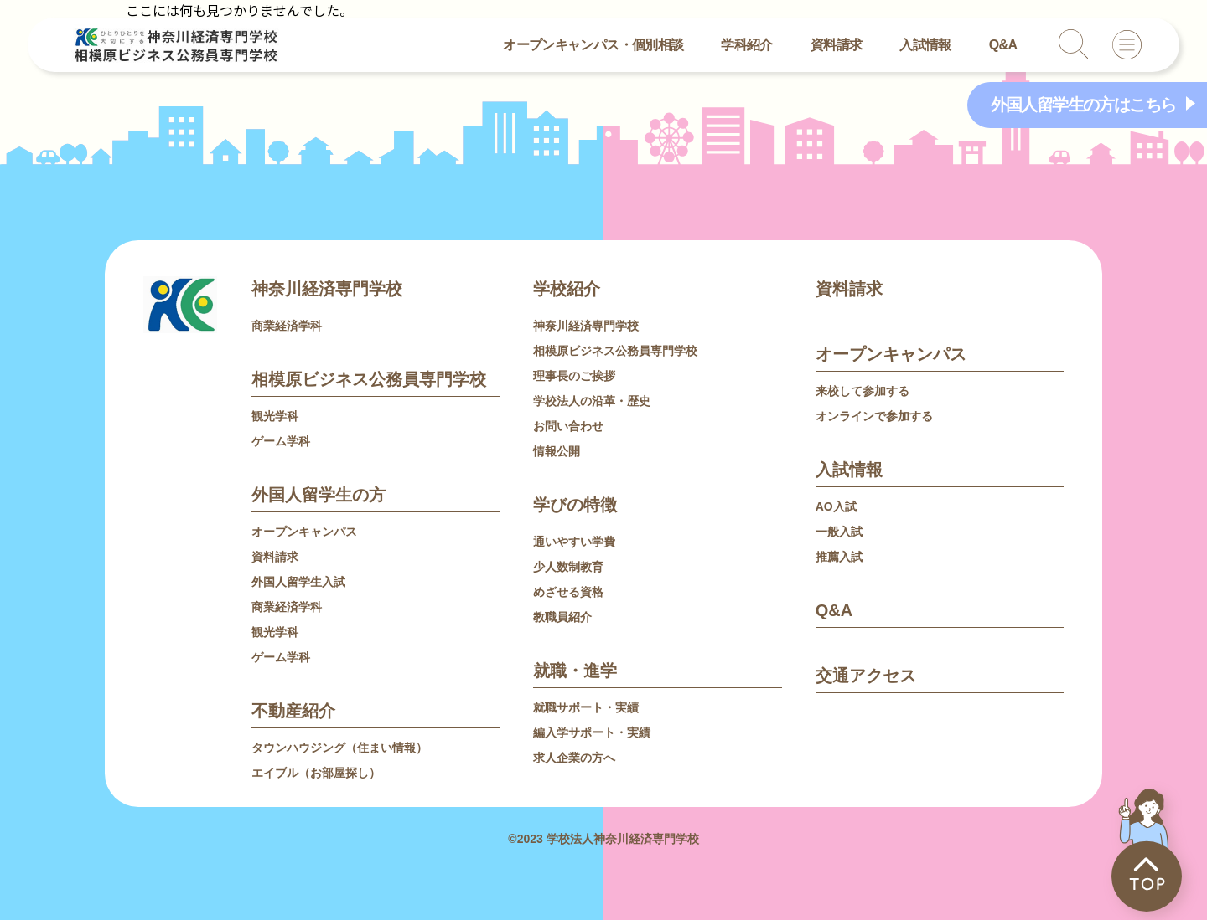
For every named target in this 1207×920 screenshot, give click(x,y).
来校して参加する (862, 391)
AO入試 (836, 506)
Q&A (1003, 45)
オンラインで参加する (874, 416)
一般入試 (839, 531)
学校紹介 (566, 289)
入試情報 (925, 45)
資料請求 (836, 45)
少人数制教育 (568, 566)
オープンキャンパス (304, 531)
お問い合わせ (568, 426)
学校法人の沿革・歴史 (591, 401)
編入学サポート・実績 (591, 732)
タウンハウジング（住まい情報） (339, 747)
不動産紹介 (293, 711)
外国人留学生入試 (298, 581)
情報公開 (556, 451)
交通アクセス (866, 675)
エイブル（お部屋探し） (316, 772)
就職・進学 (575, 670)
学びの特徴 (575, 505)
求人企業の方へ (574, 757)
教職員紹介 (562, 617)
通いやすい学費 (574, 541)
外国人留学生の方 (318, 495)
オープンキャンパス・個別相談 (593, 45)
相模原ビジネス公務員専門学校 (368, 379)
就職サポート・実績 (586, 707)
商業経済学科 (286, 325)
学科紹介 (746, 45)
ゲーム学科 (280, 441)
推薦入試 (839, 556)
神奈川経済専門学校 (326, 289)
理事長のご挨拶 (574, 376)
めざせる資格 (568, 592)
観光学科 (274, 416)
